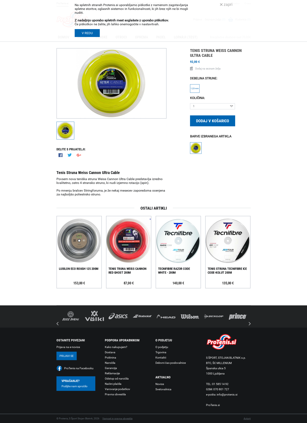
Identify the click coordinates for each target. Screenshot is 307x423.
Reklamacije (112, 373)
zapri (226, 4)
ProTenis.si (213, 405)
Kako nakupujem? (116, 347)
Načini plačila (113, 383)
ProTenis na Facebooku (78, 368)
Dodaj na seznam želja (205, 68)
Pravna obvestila (115, 394)
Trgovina (160, 352)
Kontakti (160, 357)
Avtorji (247, 418)
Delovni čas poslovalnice (170, 362)
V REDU (87, 33)
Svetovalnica (163, 389)
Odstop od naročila (117, 378)
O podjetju (161, 347)
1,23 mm (195, 88)
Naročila (110, 362)
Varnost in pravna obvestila (117, 418)
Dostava (110, 352)
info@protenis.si (227, 394)
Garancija (111, 368)
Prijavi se (66, 356)
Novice (159, 384)
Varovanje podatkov (117, 389)
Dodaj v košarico (212, 120)
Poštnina (110, 357)
